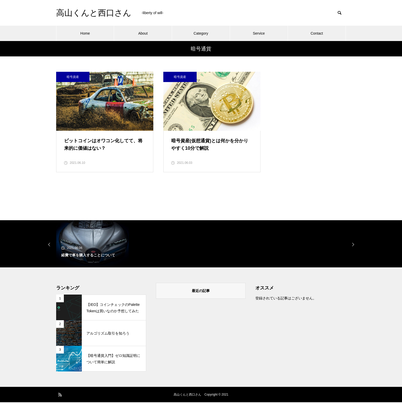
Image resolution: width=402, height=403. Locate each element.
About (143, 33)
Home (85, 33)
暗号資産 (73, 77)
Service (259, 33)
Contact (316, 33)
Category (201, 33)
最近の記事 (201, 291)
